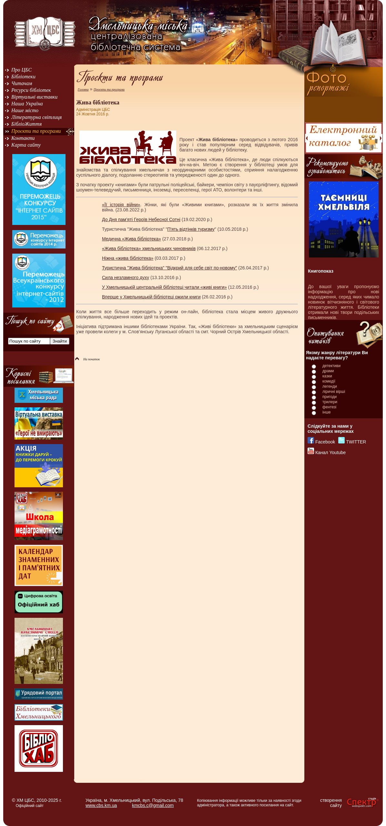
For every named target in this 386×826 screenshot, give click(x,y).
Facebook (325, 441)
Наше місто (24, 110)
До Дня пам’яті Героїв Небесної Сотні (141, 219)
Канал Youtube (330, 452)
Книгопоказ (320, 271)
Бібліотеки (23, 76)
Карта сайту (26, 145)
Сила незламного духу (125, 277)
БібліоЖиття (26, 124)
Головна (83, 89)
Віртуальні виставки (34, 97)
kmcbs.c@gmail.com (153, 805)
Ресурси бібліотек (31, 90)
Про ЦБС (21, 70)
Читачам (21, 83)
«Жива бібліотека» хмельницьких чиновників (149, 248)
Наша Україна (27, 103)
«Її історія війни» (121, 204)
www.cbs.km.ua (101, 805)
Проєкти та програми (36, 131)
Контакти (23, 138)
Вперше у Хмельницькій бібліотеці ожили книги (151, 296)
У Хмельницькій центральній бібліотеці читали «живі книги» (164, 287)
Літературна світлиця (36, 117)
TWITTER (356, 441)
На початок (87, 359)
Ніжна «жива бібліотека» (127, 258)
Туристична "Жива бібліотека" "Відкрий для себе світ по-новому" (169, 267)
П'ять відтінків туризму (191, 229)
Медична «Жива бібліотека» (131, 238)
